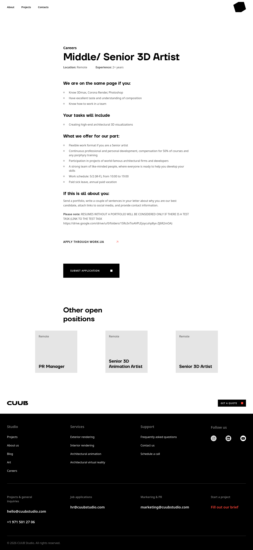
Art (9, 462)
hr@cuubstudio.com (87, 507)
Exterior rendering (82, 437)
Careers (12, 470)
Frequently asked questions (159, 437)
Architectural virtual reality (87, 462)
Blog (10, 453)
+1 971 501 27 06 (21, 522)
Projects (12, 437)
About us (13, 445)
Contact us (148, 445)
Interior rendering (82, 445)
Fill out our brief (224, 507)
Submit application (85, 270)
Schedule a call (150, 453)
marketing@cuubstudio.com (165, 507)
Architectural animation (85, 453)
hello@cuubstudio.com (26, 511)
